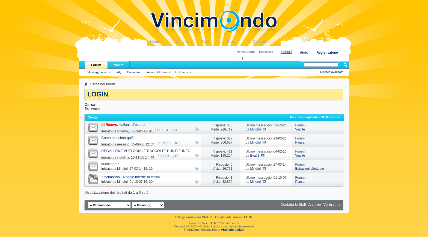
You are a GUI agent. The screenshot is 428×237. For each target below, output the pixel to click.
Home (163, 41)
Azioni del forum (157, 72)
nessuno (123, 144)
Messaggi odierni (98, 72)
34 (175, 130)
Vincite (300, 129)
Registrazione (327, 52)
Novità (119, 65)
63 (177, 143)
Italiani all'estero (132, 125)
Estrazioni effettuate (309, 169)
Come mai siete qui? (117, 138)
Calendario (134, 72)
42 (176, 156)
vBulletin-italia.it (232, 229)
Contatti (265, 41)
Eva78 (254, 155)
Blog (240, 41)
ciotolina (123, 157)
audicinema (110, 164)
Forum (214, 41)
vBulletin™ (213, 223)
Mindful (255, 129)
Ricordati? (247, 58)
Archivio (314, 204)
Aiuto (304, 52)
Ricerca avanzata (331, 72)
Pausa (299, 142)
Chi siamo (188, 41)
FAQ (118, 72)
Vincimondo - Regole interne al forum (130, 177)
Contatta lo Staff (293, 204)
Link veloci (182, 72)
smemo (122, 131)
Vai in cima (331, 204)
